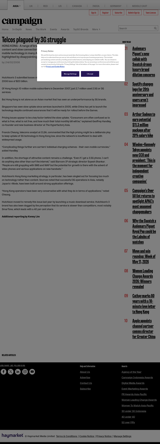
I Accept (90, 74)
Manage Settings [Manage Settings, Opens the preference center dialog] (70, 74)
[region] (81, 62)
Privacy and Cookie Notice (55, 66)
